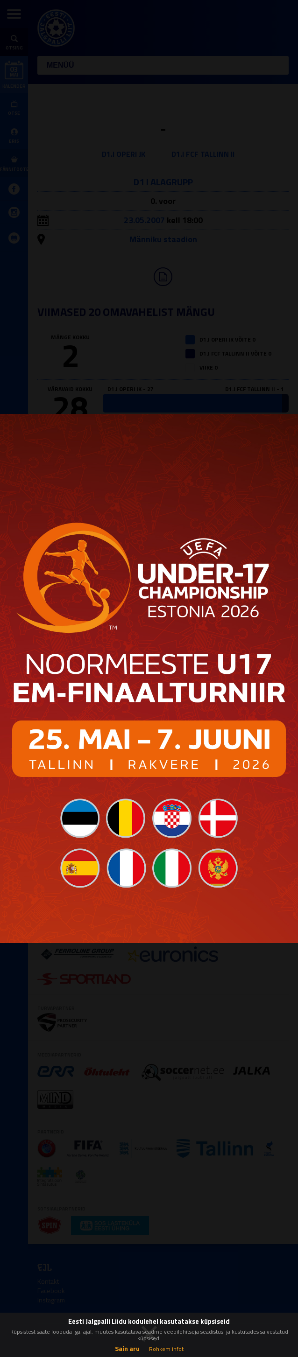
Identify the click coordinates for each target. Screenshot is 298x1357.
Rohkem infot (166, 1348)
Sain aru (127, 1348)
